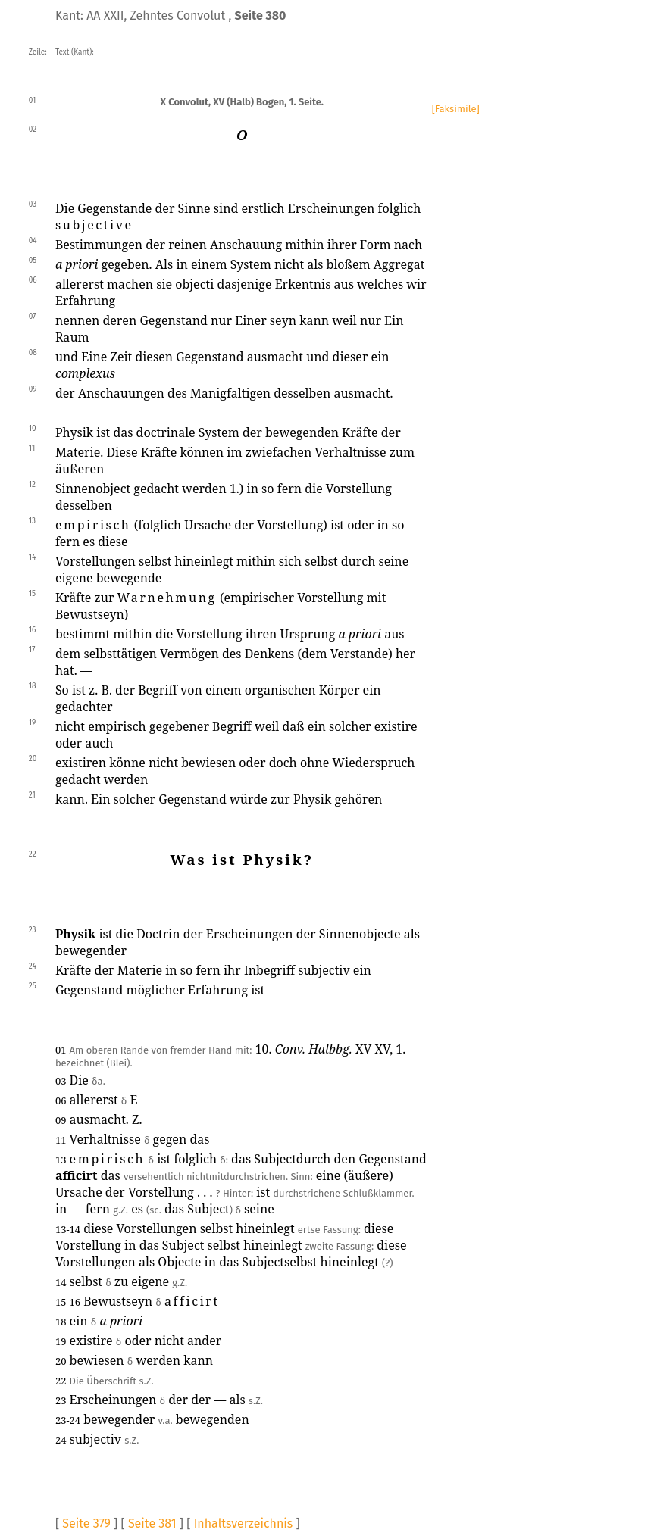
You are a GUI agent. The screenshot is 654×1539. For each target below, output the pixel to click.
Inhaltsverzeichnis (243, 1523)
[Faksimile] (456, 108)
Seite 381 (152, 1523)
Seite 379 (86, 1523)
